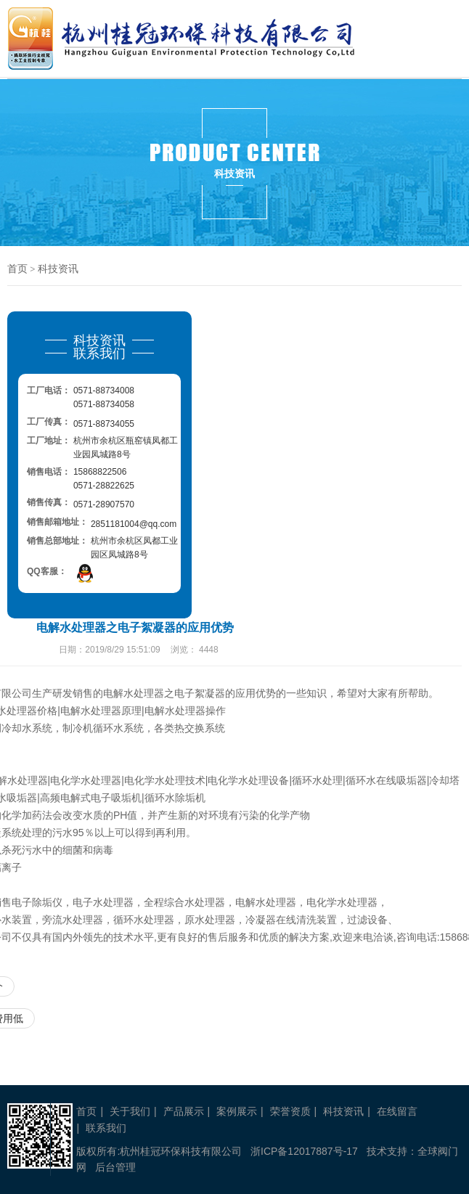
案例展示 (236, 1111)
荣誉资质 (290, 1111)
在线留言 (397, 1111)
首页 (17, 268)
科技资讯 (58, 268)
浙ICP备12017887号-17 (304, 1151)
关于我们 (130, 1111)
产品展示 (183, 1111)
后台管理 (115, 1167)
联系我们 (106, 1128)
